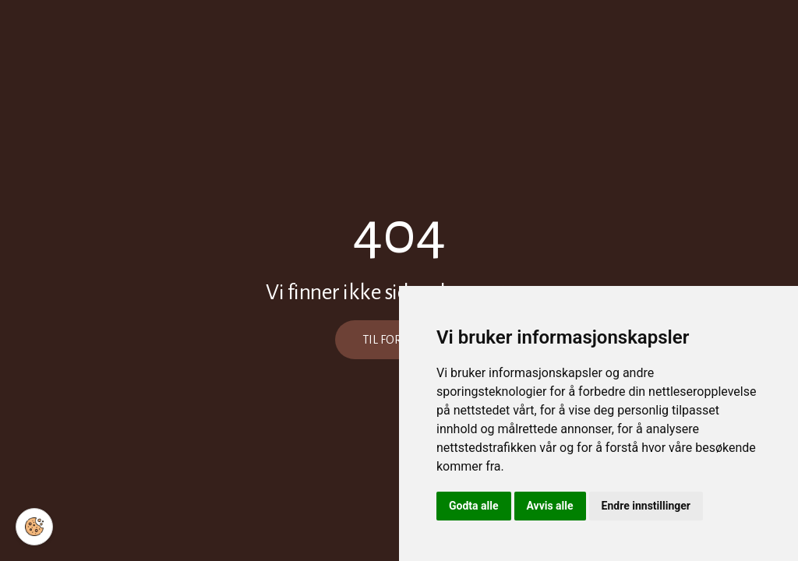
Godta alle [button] (474, 505)
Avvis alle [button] (550, 505)
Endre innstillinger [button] (646, 505)
